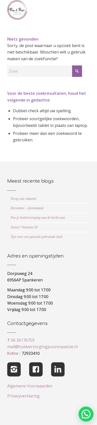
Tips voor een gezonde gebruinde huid (36, 237)
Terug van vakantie (24, 199)
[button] (86, 414)
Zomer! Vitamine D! (24, 227)
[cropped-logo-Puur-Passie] (40, 10)
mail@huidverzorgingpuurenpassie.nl (42, 346)
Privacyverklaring (23, 396)
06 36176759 (22, 340)
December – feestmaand (27, 208)
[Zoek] (44, 71)
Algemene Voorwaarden (29, 386)
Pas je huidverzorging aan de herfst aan (38, 217)
